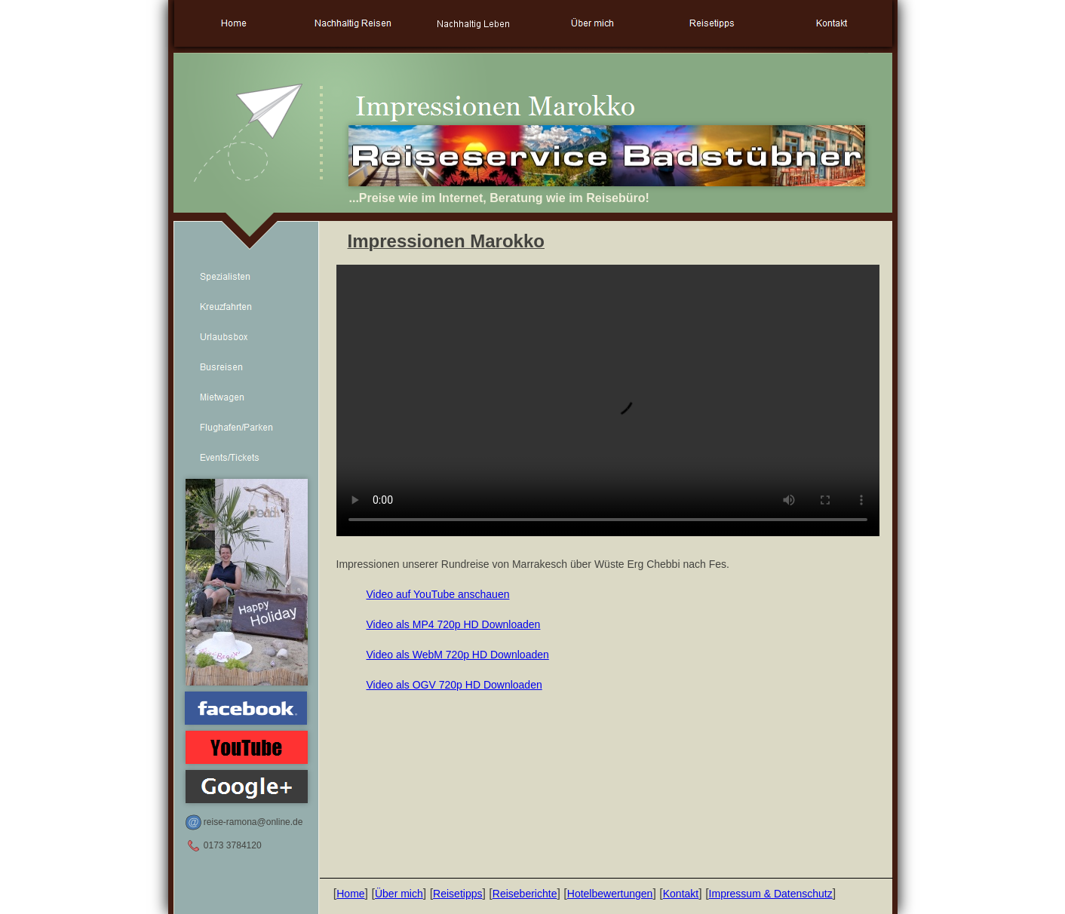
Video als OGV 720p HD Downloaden (454, 685)
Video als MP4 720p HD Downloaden (454, 624)
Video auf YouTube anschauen (438, 594)
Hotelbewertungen (610, 894)
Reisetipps (457, 894)
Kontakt (680, 894)
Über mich (399, 894)
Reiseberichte (525, 894)
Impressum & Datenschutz (771, 894)
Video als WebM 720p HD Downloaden (458, 655)
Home (350, 894)
